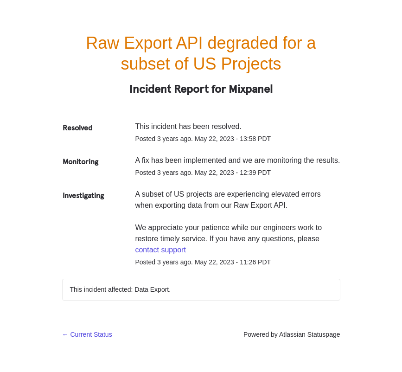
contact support (160, 250)
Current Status (87, 334)
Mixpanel (251, 89)
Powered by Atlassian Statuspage (291, 334)
